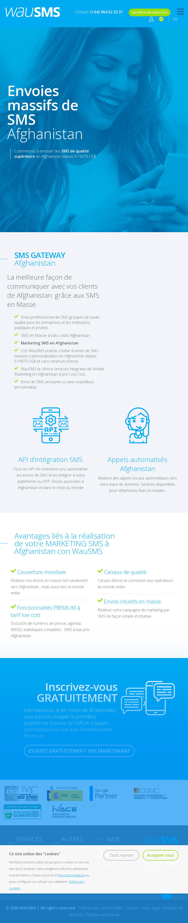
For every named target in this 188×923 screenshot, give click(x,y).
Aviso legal (151, 908)
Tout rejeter (121, 855)
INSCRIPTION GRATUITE (150, 12)
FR (175, 19)
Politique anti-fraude (102, 914)
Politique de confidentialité (101, 908)
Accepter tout (160, 855)
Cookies (133, 908)
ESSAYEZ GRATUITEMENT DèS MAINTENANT (79, 751)
